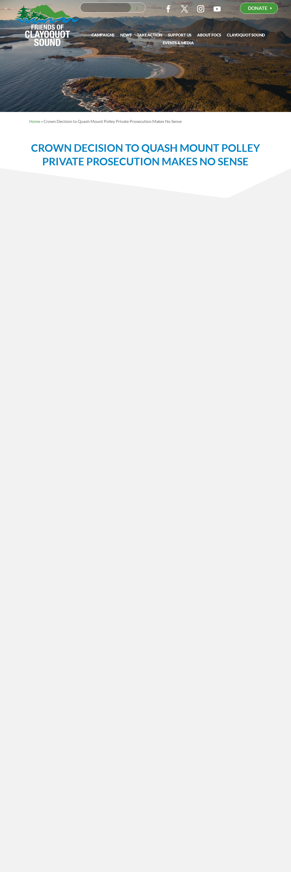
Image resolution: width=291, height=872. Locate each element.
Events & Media (178, 43)
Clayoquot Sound (246, 35)
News (125, 35)
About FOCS (209, 35)
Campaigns (103, 35)
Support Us (179, 35)
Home (34, 121)
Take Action (149, 35)
